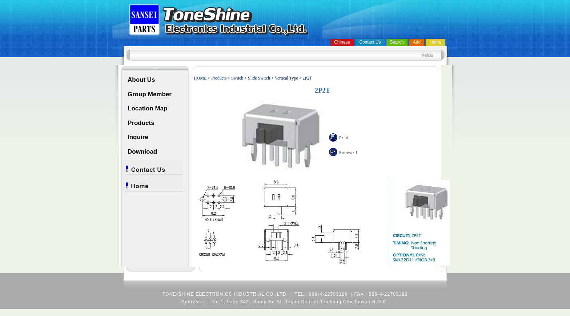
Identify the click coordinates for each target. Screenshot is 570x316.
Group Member (150, 94)
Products (141, 122)
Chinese (342, 42)
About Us (141, 79)
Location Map (148, 108)
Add (417, 42)
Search (397, 42)
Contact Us (370, 42)
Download (142, 151)
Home (435, 42)
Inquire (138, 137)
